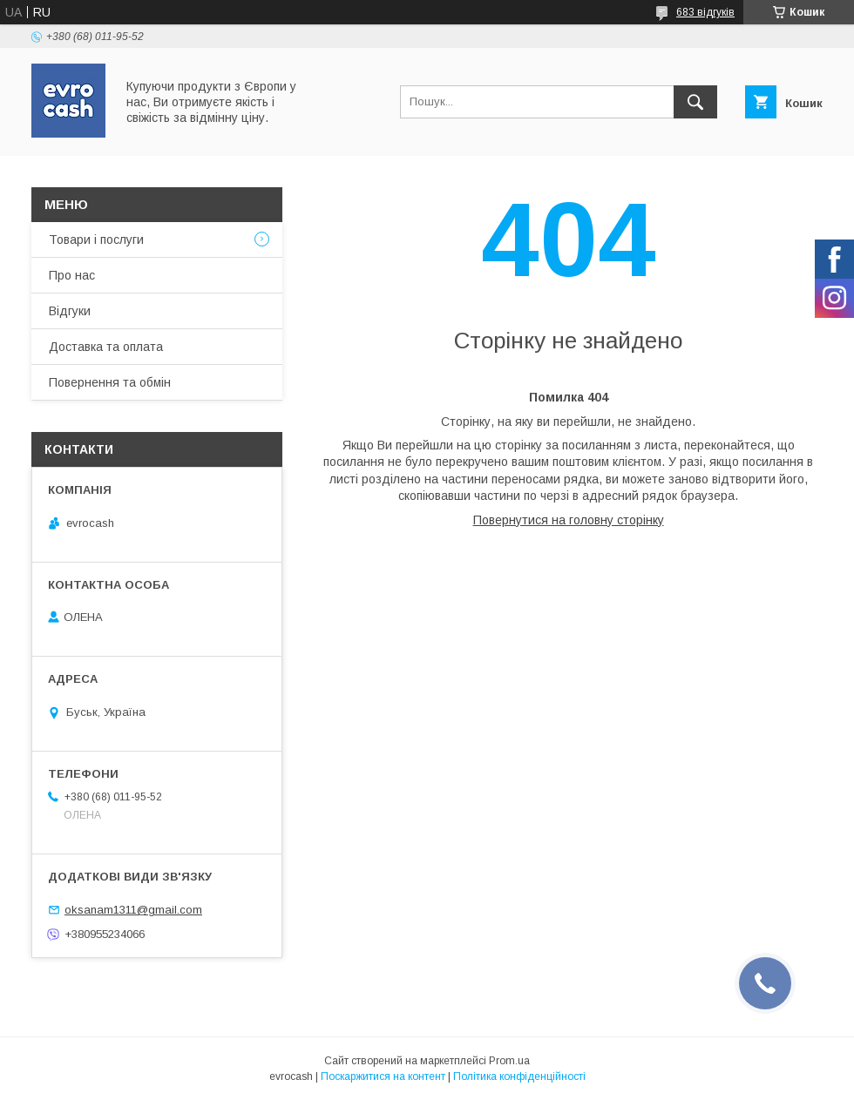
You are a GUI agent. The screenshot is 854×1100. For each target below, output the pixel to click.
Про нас (72, 275)
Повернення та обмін (110, 382)
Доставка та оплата (106, 347)
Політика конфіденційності (519, 1076)
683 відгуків (705, 12)
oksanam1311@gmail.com (133, 909)
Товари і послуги (96, 239)
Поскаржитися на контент (383, 1076)
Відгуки (70, 311)
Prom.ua (509, 1061)
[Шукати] (695, 101)
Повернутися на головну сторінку (568, 520)
